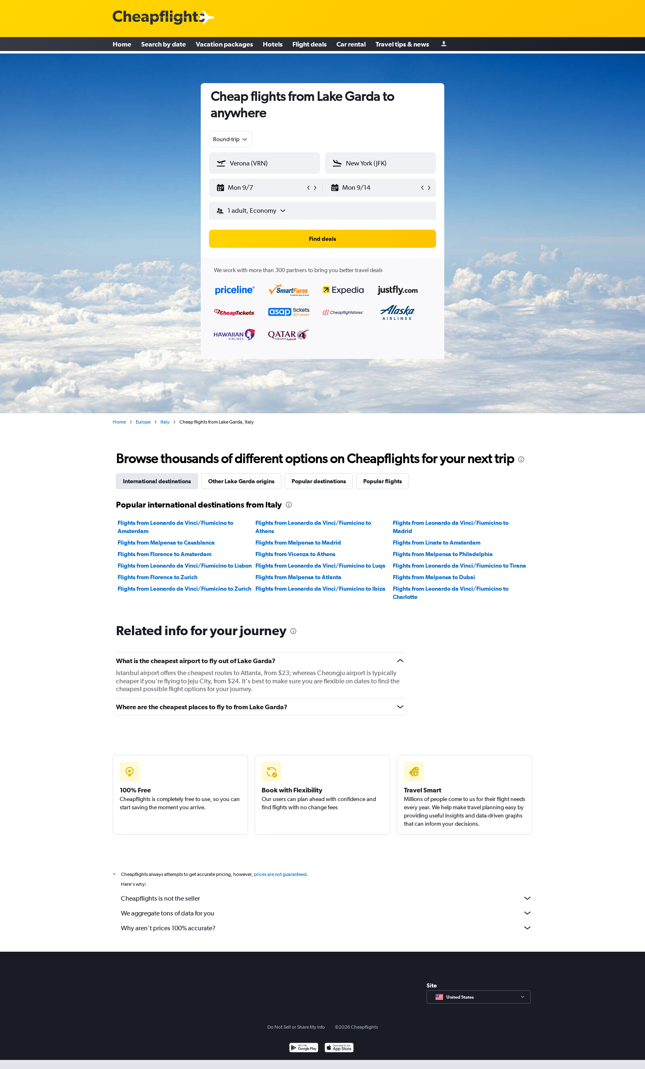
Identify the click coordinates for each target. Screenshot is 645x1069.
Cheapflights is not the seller (326, 898)
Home (122, 45)
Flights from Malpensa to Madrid (298, 542)
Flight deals (309, 45)
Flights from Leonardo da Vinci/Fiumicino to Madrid (450, 526)
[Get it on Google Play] (303, 1049)
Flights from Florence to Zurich (157, 577)
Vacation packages (224, 45)
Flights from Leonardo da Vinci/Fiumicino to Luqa (320, 565)
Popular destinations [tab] (319, 481)
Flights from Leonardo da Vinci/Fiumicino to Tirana (459, 565)
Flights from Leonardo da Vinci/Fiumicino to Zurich (184, 588)
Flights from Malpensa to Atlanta (298, 577)
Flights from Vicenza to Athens (295, 554)
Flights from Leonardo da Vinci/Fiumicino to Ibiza (320, 588)
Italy (164, 422)
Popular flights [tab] (382, 481)
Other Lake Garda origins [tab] (241, 481)
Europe (143, 422)
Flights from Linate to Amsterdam (436, 542)
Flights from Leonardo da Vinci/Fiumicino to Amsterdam (175, 526)
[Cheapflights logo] (159, 18)
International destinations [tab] (157, 481)
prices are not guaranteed (280, 874)
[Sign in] (444, 45)
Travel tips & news (402, 45)
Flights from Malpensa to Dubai (434, 577)
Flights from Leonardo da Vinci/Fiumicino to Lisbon (185, 565)
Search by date (163, 45)
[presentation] (521, 459)
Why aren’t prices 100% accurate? (326, 928)
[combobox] (231, 139)
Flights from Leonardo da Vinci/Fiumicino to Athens (313, 526)
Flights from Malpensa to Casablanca (166, 542)
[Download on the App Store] (339, 1049)
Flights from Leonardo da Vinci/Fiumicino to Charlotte (450, 592)
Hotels (273, 45)
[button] (260, 187)
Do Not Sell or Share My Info (296, 1027)
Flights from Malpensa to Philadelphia (443, 554)
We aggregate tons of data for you (326, 913)
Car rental (351, 45)
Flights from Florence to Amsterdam (164, 554)
